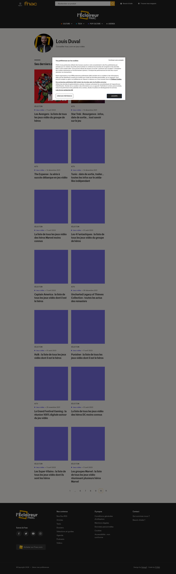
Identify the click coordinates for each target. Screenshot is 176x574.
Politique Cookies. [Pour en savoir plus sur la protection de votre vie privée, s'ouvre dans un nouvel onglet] (116, 79)
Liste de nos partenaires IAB (64, 90)
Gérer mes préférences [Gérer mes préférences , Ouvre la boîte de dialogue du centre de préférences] (64, 96)
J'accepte (114, 96)
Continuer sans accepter (116, 60)
